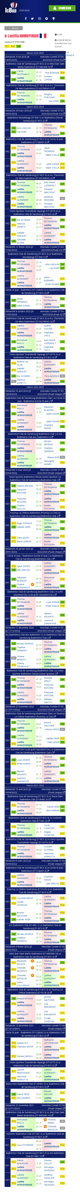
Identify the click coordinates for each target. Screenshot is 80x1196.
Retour (14, 28)
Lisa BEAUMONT (25, 898)
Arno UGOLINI (24, 128)
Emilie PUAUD (23, 763)
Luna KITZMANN (25, 1145)
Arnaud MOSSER (25, 998)
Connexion (62, 8)
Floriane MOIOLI (25, 1056)
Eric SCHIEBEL (24, 219)
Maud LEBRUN (24, 541)
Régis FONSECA (24, 523)
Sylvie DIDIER (23, 305)
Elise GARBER (23, 1098)
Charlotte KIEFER (25, 1046)
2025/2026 (24, 10)
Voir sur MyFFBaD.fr (64, 55)
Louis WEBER (23, 759)
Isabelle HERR (23, 527)
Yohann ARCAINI (25, 485)
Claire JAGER (23, 537)
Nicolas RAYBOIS (25, 643)
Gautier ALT (22, 1043)
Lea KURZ (22, 131)
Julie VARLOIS (23, 569)
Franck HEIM (23, 1094)
